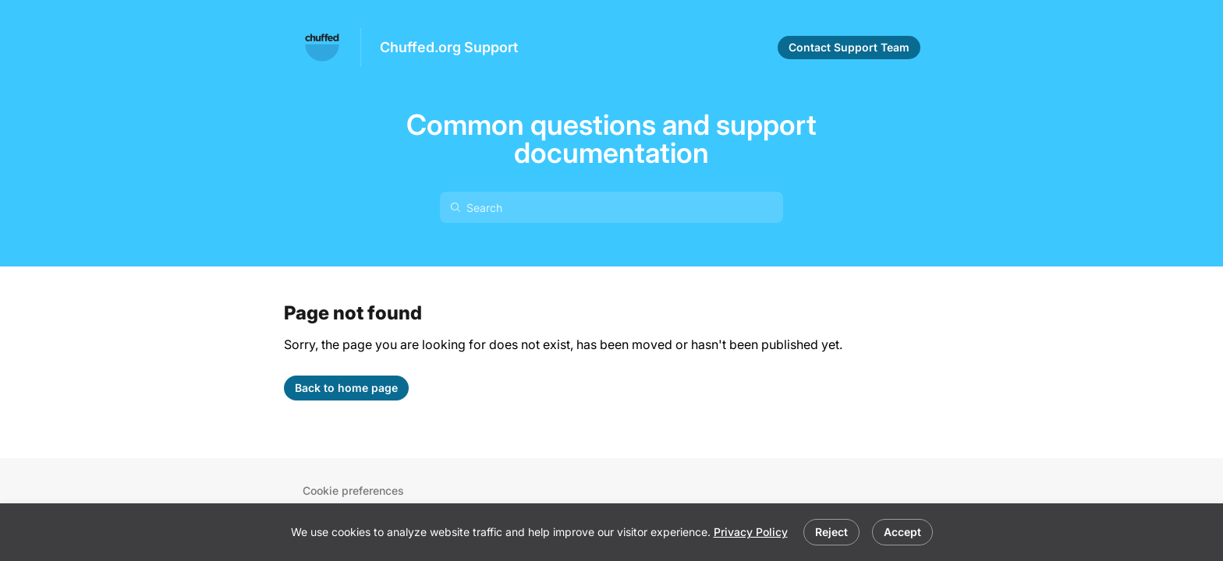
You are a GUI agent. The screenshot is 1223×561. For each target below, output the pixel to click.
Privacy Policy (751, 531)
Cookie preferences (353, 490)
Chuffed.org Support (449, 47)
